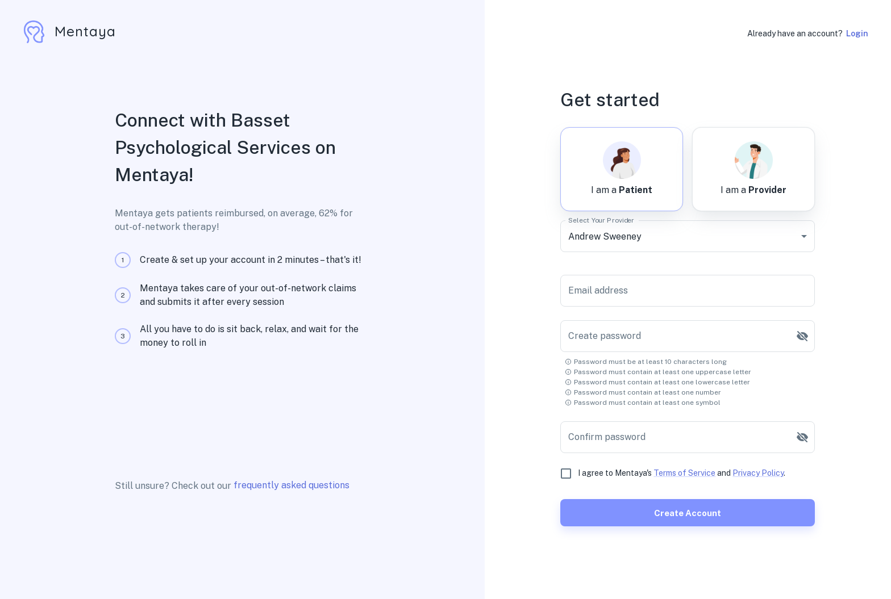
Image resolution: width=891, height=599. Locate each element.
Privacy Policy (758, 472)
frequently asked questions (291, 485)
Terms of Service (684, 472)
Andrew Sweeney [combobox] (605, 236)
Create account (687, 512)
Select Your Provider (601, 220)
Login (857, 33)
